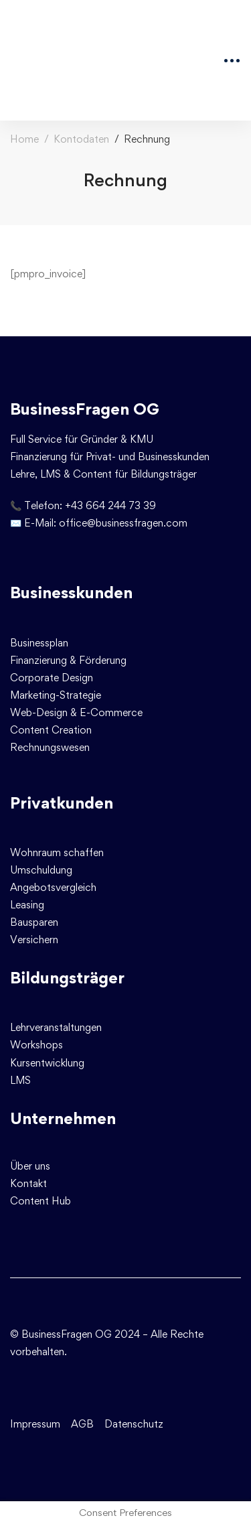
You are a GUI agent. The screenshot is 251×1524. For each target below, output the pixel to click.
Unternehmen (63, 1118)
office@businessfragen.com (123, 522)
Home (24, 139)
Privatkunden (61, 803)
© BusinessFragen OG (61, 1334)
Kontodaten (81, 139)
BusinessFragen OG (84, 409)
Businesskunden (71, 592)
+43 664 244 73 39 (110, 505)
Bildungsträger (67, 977)
